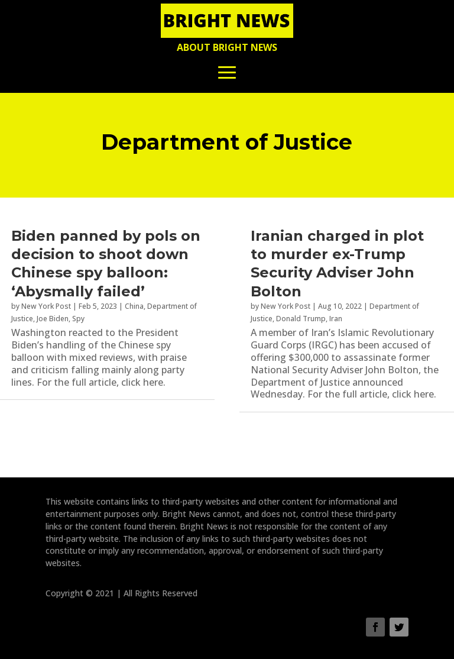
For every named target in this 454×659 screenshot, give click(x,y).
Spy (78, 319)
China (134, 306)
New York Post (46, 306)
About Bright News (227, 47)
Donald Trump (301, 319)
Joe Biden (53, 319)
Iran (335, 319)
